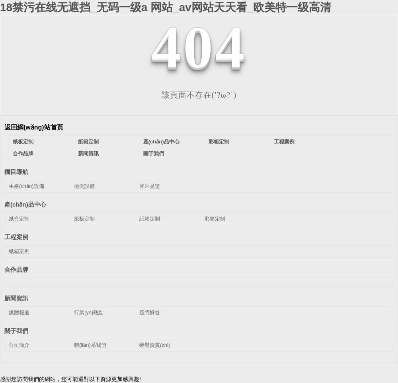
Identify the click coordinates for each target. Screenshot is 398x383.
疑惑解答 (149, 312)
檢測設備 (84, 186)
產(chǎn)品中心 (161, 142)
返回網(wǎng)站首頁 (33, 127)
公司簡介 (19, 345)
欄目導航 (16, 171)
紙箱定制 (88, 142)
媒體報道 (19, 312)
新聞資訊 (88, 154)
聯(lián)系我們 (90, 345)
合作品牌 (23, 154)
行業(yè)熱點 (88, 312)
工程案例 (284, 142)
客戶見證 (149, 186)
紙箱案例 (19, 251)
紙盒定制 (19, 219)
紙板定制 (23, 142)
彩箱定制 (219, 142)
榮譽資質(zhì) (154, 345)
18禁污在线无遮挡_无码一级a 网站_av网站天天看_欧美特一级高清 (165, 7)
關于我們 (153, 154)
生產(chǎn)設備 (26, 186)
